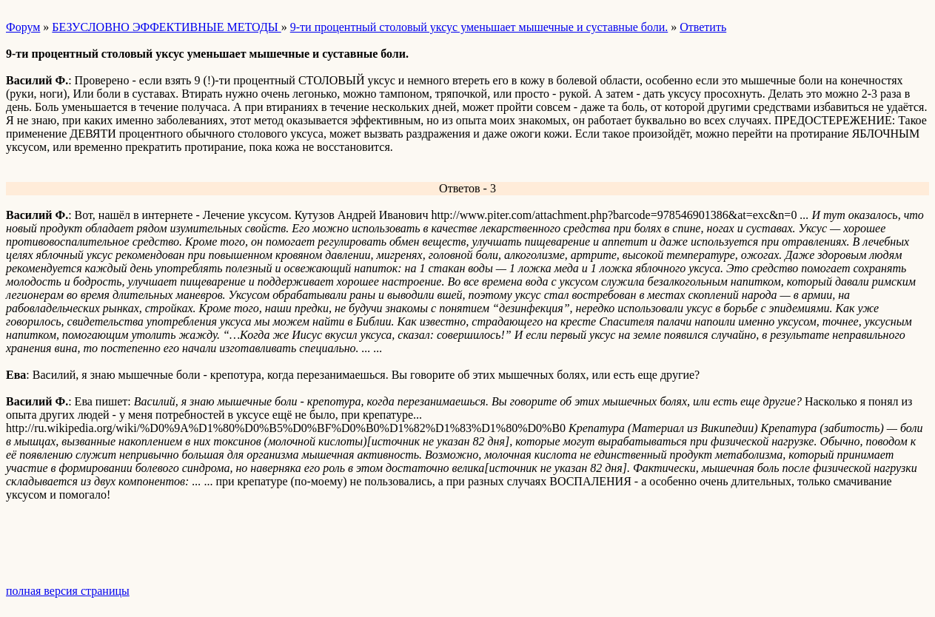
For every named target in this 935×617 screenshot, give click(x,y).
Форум (23, 27)
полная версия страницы (68, 590)
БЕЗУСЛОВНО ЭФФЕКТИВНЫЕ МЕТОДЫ (166, 27)
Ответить (703, 27)
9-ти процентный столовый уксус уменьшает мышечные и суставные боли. (479, 27)
